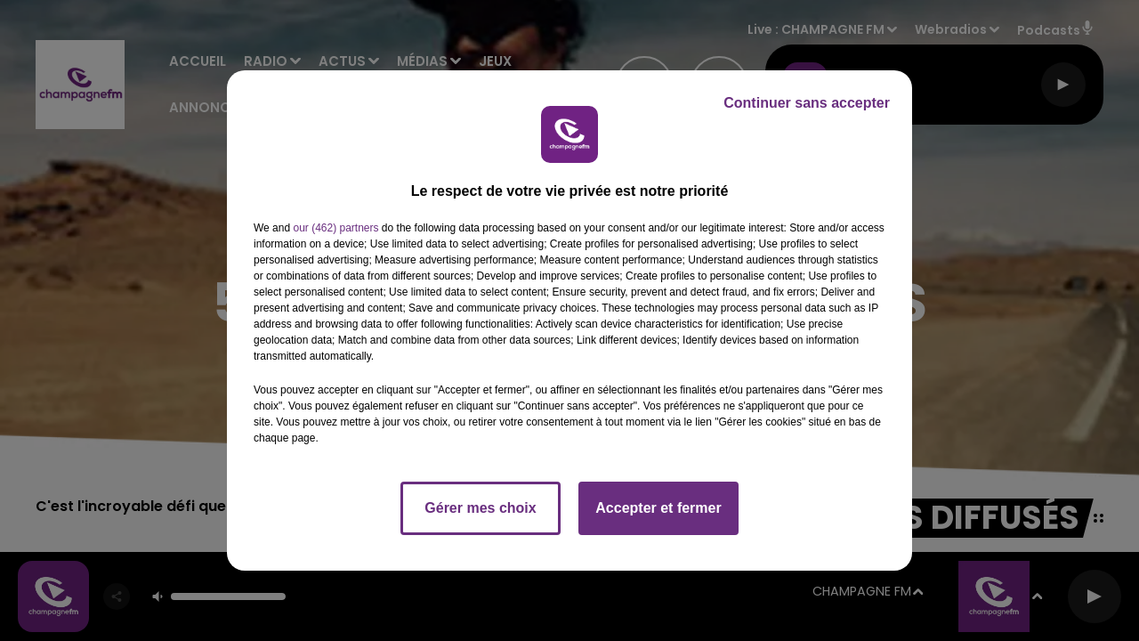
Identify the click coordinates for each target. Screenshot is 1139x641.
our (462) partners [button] (335, 228)
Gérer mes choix (480, 507)
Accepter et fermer (658, 507)
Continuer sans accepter (806, 102)
